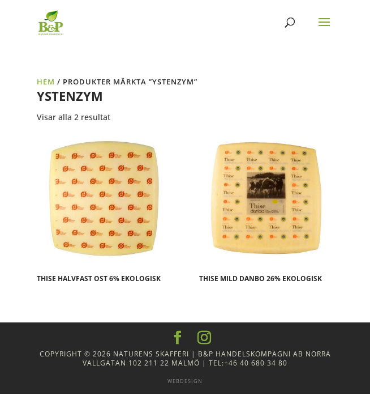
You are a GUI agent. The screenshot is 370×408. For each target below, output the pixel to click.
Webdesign (185, 381)
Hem (46, 81)
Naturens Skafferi (151, 354)
